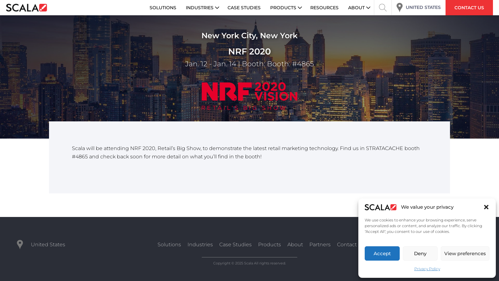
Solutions (169, 244)
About (295, 244)
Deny (420, 253)
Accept (382, 253)
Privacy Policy (427, 268)
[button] (486, 207)
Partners (320, 244)
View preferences (465, 253)
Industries (200, 244)
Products (269, 244)
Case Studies (235, 244)
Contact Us (351, 244)
